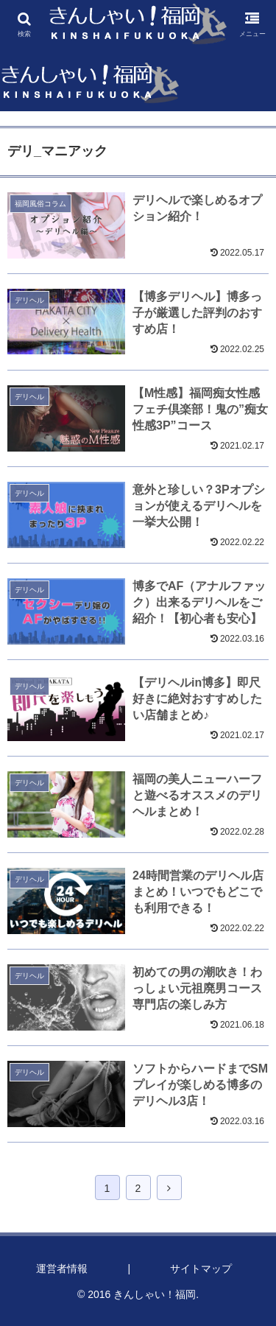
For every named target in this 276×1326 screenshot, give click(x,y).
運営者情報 (62, 1268)
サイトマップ (201, 1268)
